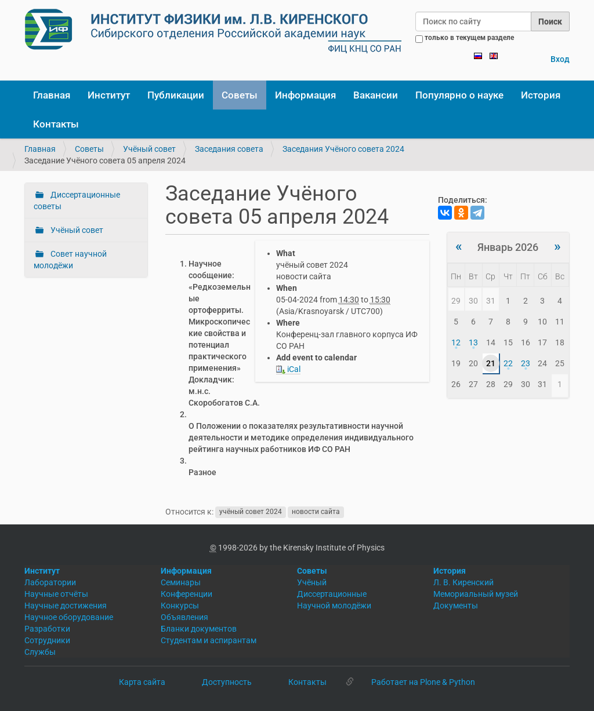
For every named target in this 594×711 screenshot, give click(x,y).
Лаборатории (50, 582)
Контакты (56, 124)
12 (456, 342)
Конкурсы (180, 605)
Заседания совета (229, 149)
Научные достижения (65, 605)
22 (508, 363)
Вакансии (375, 95)
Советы (240, 95)
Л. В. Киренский (463, 582)
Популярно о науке (459, 95)
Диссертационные (332, 594)
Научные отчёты (56, 594)
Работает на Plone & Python (423, 682)
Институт (109, 95)
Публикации (175, 95)
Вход (560, 59)
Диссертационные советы (77, 200)
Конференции (186, 594)
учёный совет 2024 (250, 512)
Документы (455, 605)
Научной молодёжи (334, 605)
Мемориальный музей (475, 594)
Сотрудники (47, 640)
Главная (51, 95)
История (540, 95)
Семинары (181, 582)
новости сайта (316, 512)
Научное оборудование (68, 617)
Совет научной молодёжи (70, 259)
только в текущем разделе (469, 38)
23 (525, 363)
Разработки (47, 628)
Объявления (184, 617)
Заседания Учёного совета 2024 (343, 149)
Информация (305, 95)
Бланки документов (199, 628)
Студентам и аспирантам (208, 640)
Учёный (312, 582)
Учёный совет (149, 149)
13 (473, 342)
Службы (40, 652)
